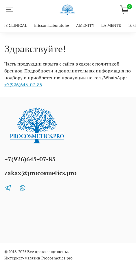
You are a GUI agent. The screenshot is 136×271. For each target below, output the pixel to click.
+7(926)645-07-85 (23, 84)
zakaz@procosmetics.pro (40, 173)
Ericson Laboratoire (51, 25)
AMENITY (85, 25)
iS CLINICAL (15, 25)
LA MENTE (111, 25)
